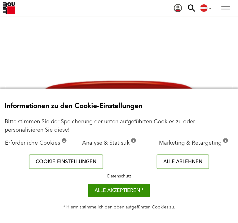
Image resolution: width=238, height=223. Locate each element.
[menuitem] (178, 8)
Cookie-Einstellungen (66, 161)
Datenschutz (119, 176)
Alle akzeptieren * (119, 190)
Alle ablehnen (182, 161)
